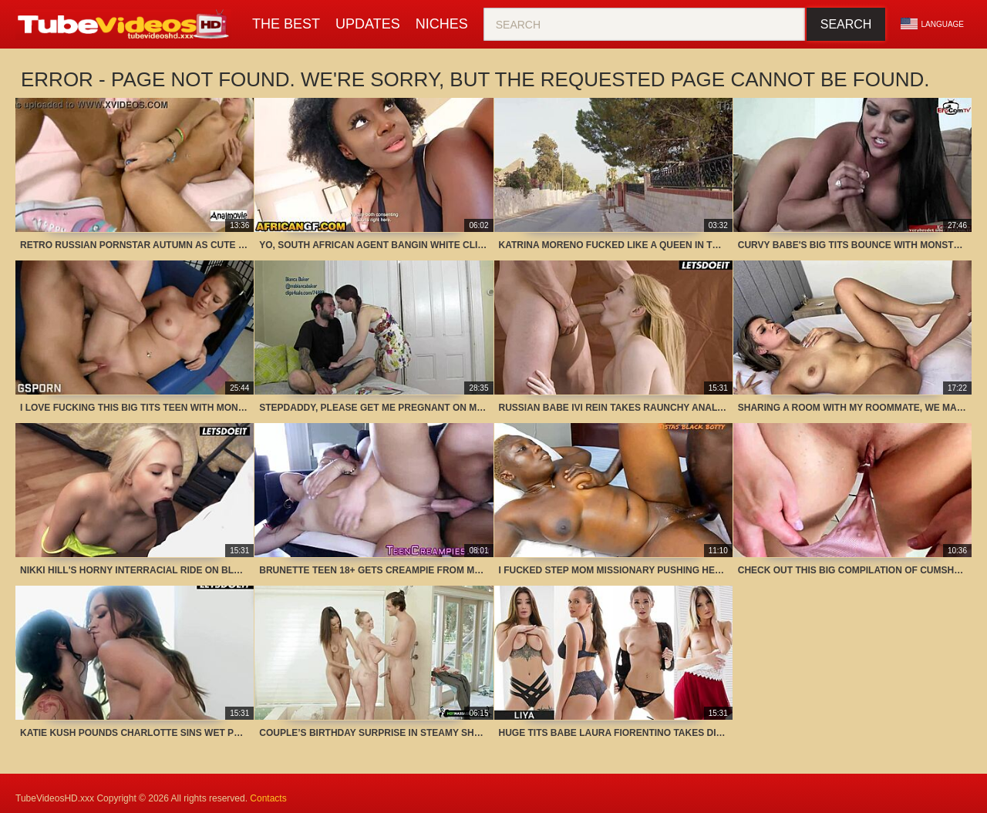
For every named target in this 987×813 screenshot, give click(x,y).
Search (846, 24)
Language (932, 24)
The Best (286, 24)
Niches (442, 24)
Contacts (268, 798)
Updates (367, 24)
